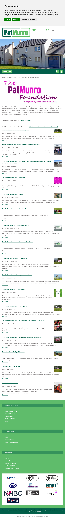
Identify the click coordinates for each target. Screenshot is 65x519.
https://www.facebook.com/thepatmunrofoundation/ (43, 127)
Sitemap (7, 458)
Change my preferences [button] (28, 19)
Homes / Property (10, 413)
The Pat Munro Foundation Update (12, 194)
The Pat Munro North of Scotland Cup (13, 289)
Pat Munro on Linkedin (57, 71)
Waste (6, 421)
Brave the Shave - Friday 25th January (13, 352)
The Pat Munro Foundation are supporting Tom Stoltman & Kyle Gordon (23, 320)
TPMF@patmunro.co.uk (28, 120)
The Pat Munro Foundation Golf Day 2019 (14, 306)
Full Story (5, 140)
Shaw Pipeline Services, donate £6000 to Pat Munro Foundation (21, 144)
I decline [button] (15, 19)
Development (9, 416)
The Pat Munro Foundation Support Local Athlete (17, 275)
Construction (9, 409)
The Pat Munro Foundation (32, 77)
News (6, 437)
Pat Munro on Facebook (61, 71)
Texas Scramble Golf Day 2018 (11, 366)
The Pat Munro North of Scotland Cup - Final (15, 225)
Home (14, 77)
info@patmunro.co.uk (56, 30)
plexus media (31, 516)
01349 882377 (40, 30)
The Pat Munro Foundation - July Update (14, 258)
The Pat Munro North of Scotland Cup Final (15, 209)
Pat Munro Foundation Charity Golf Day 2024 (15, 130)
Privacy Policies (9, 461)
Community (21, 77)
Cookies (7, 456)
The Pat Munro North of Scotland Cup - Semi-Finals (17, 242)
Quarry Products (10, 418)
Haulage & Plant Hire (11, 411)
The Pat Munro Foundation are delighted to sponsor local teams (21, 337)
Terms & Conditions (10, 463)
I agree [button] (8, 19)
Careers (7, 435)
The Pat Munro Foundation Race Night (13, 177)
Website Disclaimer (10, 465)
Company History (9, 439)
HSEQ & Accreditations (11, 442)
